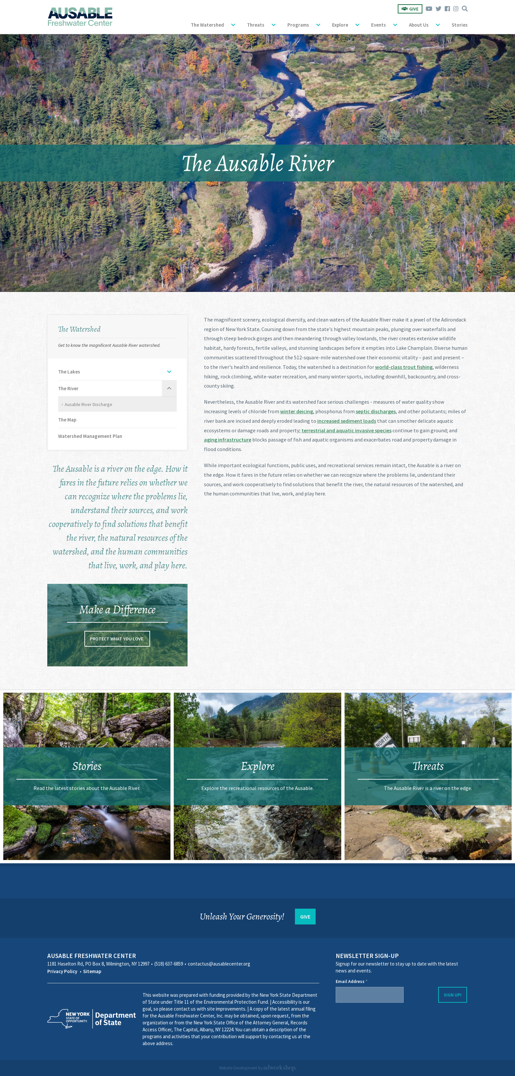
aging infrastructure (227, 439)
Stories (460, 25)
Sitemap (92, 971)
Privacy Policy (62, 971)
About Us (419, 25)
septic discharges (376, 411)
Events (378, 25)
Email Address (352, 981)
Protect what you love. (117, 639)
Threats (255, 25)
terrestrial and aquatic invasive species (347, 430)
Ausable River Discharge (88, 404)
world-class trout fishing (404, 367)
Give (410, 9)
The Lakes (69, 372)
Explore (340, 25)
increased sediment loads (346, 421)
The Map (67, 420)
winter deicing (296, 411)
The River (68, 388)
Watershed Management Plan (90, 436)
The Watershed (207, 25)
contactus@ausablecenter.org (219, 964)
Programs (298, 25)
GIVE (305, 916)
